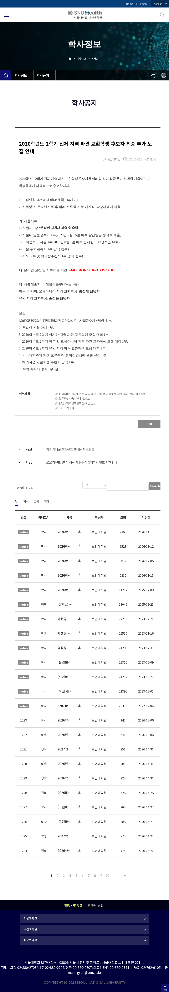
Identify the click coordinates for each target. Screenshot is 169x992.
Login (143, 3)
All (16, 501)
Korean (158, 4)
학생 (47, 501)
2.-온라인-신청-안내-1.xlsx (73, 398)
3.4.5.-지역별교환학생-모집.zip (76, 403)
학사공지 (96, 58)
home (5, 75)
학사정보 (81, 58)
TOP (165, 989)
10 (107, 875)
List (149, 424)
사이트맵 (6, 15)
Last (124, 875)
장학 (36, 501)
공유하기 (153, 75)
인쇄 (164, 75)
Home (129, 3)
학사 (26, 501)
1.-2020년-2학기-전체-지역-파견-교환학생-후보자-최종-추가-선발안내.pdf (101, 394)
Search (154, 486)
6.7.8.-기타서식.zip (69, 408)
